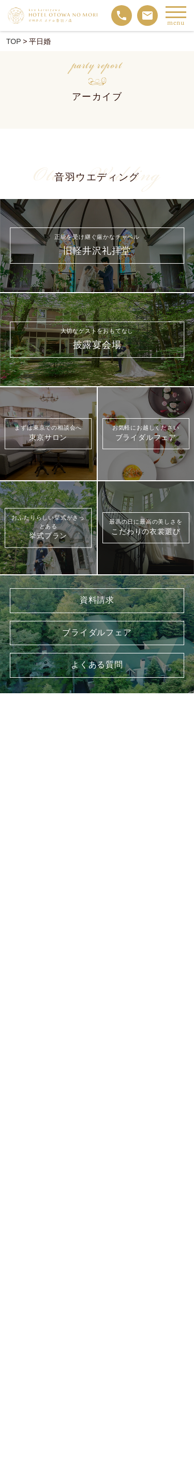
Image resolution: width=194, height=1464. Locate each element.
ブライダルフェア (96, 633)
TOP (13, 41)
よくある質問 (97, 665)
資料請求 (97, 600)
